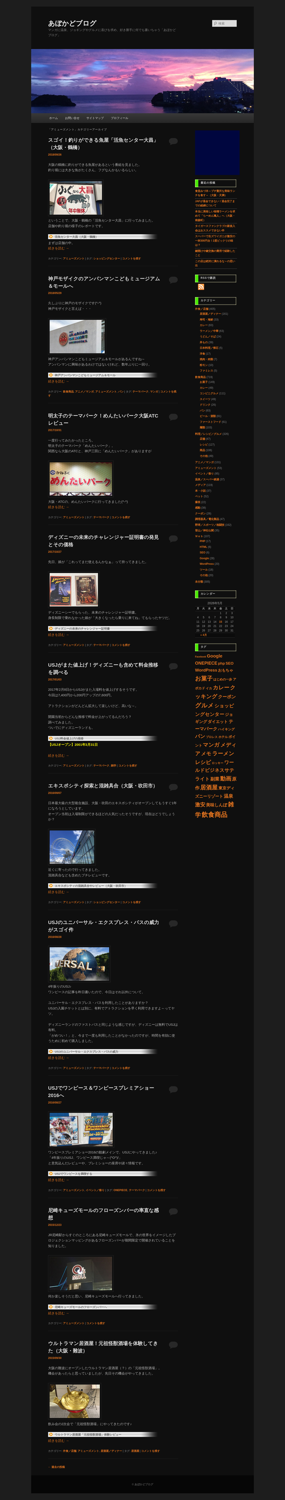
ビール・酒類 (208, 416)
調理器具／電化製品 (207, 519)
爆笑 (197, 502)
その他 (204, 456)
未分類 (199, 581)
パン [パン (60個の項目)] (200, 736)
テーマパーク (140, 391)
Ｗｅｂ (199, 536)
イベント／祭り (95, 1190)
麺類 (202, 427)
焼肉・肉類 (206, 359)
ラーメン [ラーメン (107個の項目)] (223, 753)
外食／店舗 (69, 1451)
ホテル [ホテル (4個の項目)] (223, 737)
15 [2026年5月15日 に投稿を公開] (220, 621)
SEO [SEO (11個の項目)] (229, 663)
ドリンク (205, 404)
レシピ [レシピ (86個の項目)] (203, 762)
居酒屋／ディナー (111, 1451)
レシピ (204, 444)
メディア (200, 485)
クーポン (200, 513)
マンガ (154, 391)
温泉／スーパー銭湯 (207, 479)
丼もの (204, 342)
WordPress (207, 563)
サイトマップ (95, 118)
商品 (202, 450)
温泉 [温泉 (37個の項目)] (228, 796)
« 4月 (203, 635)
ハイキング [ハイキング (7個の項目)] (226, 729)
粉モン (204, 365)
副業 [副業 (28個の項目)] (214, 779)
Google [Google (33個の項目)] (214, 655)
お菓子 (204, 382)
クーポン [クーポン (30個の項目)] (227, 696)
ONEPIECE (120, 1190)
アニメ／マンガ (84, 391)
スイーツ (205, 399)
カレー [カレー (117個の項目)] (221, 687)
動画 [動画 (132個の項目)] (225, 778)
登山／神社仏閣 (204, 530)
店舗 (202, 438)
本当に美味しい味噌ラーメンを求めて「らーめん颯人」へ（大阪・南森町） (215, 216)
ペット (199, 496)
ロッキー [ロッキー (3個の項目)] (217, 763)
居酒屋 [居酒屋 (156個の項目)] (209, 787)
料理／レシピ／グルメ (208, 434)
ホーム (53, 118)
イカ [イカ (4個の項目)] (209, 688)
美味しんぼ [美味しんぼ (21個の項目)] (216, 805)
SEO (202, 552)
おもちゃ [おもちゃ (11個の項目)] (225, 670)
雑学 (113, 765)
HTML (203, 547)
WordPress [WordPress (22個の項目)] (206, 670)
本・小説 (200, 490)
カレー (204, 325)
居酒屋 (135, 1451)
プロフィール (119, 118)
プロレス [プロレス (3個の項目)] (212, 737)
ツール (204, 569)
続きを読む (58, 248)
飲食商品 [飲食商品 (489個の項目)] (214, 814)
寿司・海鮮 (206, 319)
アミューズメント (73, 258)
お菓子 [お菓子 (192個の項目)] (204, 678)
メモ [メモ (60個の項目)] (206, 753)
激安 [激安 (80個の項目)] (200, 805)
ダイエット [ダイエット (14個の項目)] (218, 721)
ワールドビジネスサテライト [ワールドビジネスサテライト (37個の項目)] (214, 770)
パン (121, 391)
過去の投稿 (56, 1467)
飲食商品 (68, 391)
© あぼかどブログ (142, 1484)
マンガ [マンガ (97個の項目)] (211, 745)
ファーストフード (210, 421)
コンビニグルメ (209, 393)
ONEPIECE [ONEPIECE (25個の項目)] (206, 663)
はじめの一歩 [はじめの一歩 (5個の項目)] (222, 679)
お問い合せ (72, 118)
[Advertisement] (217, 152)
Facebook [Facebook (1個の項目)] (200, 656)
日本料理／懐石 (209, 347)
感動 (197, 507)
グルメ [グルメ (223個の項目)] (204, 705)
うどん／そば (208, 336)
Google (204, 558)
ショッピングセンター (106, 258)
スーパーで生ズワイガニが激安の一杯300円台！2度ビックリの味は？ (215, 241)
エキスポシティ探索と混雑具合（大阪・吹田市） (103, 786)
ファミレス (206, 370)
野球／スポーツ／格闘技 (209, 524)
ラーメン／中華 (209, 331)
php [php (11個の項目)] (221, 663)
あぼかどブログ (72, 23)
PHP (202, 541)
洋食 (202, 353)
